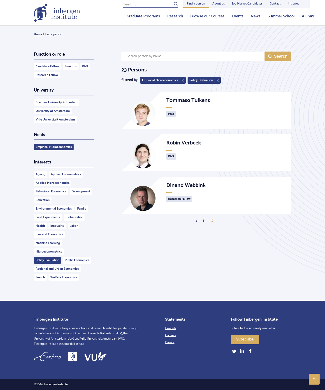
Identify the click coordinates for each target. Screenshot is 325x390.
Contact (275, 3)
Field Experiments (48, 217)
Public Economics (77, 260)
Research (175, 16)
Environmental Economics (54, 208)
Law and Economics (49, 234)
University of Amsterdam (53, 111)
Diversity (170, 328)
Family (81, 208)
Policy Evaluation (47, 260)
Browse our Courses (207, 16)
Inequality (57, 226)
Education (43, 200)
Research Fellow (47, 75)
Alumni (308, 16)
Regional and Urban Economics (57, 269)
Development (81, 191)
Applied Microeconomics (53, 183)
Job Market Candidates (247, 3)
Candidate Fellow (47, 66)
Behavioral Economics (51, 191)
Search (40, 277)
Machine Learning (48, 243)
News (255, 16)
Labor (74, 226)
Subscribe (244, 339)
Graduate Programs (143, 16)
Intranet (293, 3)
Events (238, 16)
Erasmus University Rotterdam (56, 102)
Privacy (169, 342)
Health (40, 226)
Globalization (74, 217)
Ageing (40, 174)
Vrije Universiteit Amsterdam (55, 119)
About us (218, 3)
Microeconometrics (49, 251)
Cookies (170, 335)
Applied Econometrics (66, 174)
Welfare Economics (63, 277)
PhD (85, 66)
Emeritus (71, 66)
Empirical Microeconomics (54, 147)
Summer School (281, 16)
